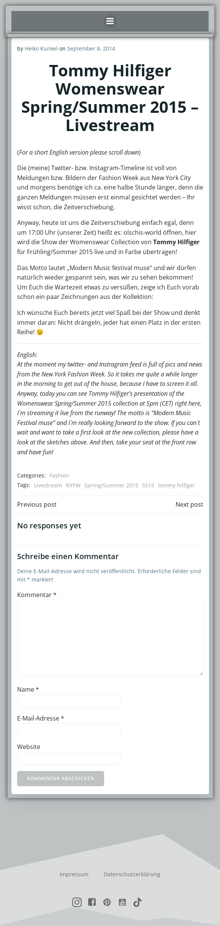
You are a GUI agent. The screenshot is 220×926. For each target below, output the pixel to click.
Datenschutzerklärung (132, 874)
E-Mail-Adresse (40, 718)
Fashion (59, 475)
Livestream (48, 485)
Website (28, 747)
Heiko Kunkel (41, 48)
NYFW (73, 485)
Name (28, 689)
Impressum (74, 874)
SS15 (148, 485)
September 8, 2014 (91, 48)
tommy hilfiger (176, 485)
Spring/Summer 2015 (111, 485)
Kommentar (37, 595)
